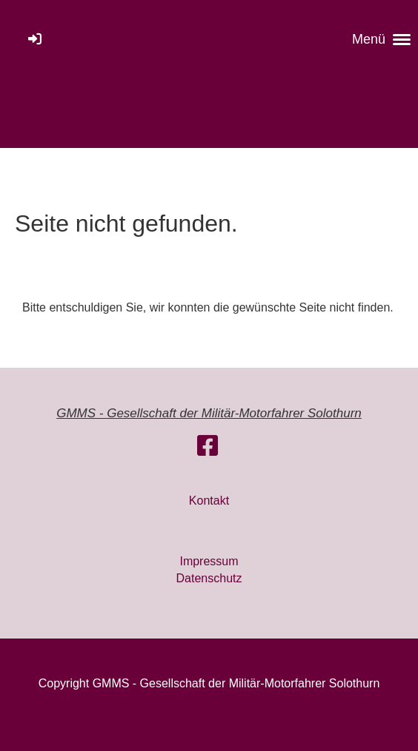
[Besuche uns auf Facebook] (207, 446)
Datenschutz (209, 578)
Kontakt (209, 500)
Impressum (208, 561)
